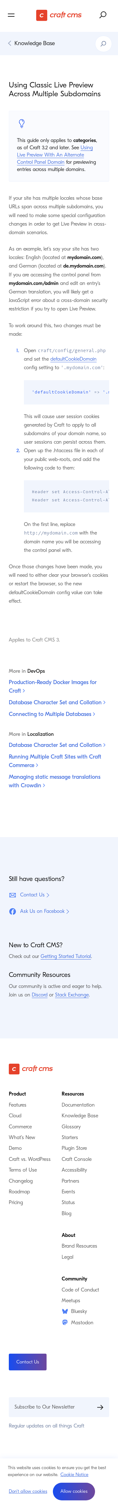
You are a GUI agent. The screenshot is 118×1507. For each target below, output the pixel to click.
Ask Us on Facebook (37, 912)
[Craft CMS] (59, 15)
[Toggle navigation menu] (21, 15)
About (68, 1236)
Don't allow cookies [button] (28, 1491)
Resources (73, 1094)
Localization (40, 734)
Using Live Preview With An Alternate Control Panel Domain (55, 155)
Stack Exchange (72, 995)
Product (17, 1094)
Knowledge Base (34, 43)
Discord (40, 995)
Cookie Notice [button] (74, 1474)
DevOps (36, 672)
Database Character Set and (57, 703)
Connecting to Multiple (52, 714)
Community (74, 1279)
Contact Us (27, 895)
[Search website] (103, 15)
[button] (74, 1491)
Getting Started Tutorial (66, 957)
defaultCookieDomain (73, 359)
